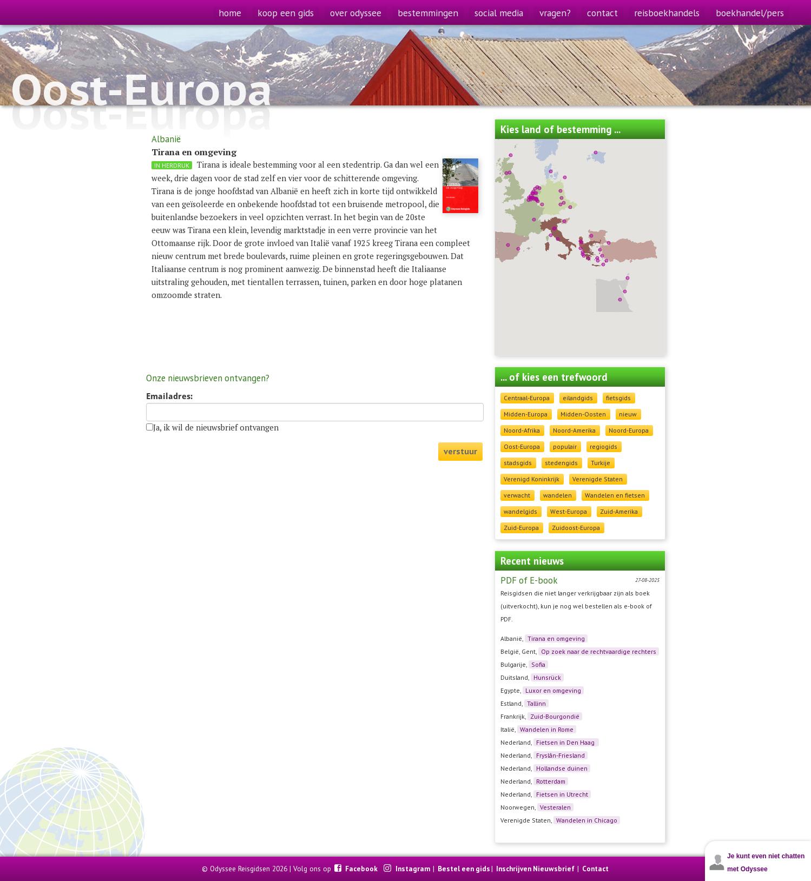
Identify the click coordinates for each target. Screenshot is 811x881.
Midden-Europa (526, 414)
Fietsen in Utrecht (562, 794)
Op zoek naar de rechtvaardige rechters (598, 651)
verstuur (460, 451)
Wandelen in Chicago (586, 820)
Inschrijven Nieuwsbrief (535, 868)
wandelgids (520, 511)
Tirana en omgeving (556, 638)
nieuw (628, 414)
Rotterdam (550, 781)
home (230, 12)
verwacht (517, 495)
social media (498, 12)
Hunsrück (547, 677)
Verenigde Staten (597, 479)
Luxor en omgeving (553, 690)
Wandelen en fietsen (615, 495)
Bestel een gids (464, 868)
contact (602, 12)
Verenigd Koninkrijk (531, 479)
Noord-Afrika (522, 430)
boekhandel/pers (750, 12)
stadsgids (518, 463)
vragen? (555, 12)
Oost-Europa (522, 446)
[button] (581, 242)
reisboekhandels (667, 12)
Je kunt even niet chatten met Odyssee (766, 862)
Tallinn (536, 703)
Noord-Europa (629, 430)
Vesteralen (555, 807)
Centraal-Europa (527, 398)
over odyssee (355, 12)
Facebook (362, 868)
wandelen (557, 495)
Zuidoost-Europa (576, 528)
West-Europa (568, 511)
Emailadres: (169, 396)
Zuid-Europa (521, 528)
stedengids (561, 463)
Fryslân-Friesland (560, 755)
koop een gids (286, 12)
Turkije (600, 463)
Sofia (538, 664)
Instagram (413, 868)
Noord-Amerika (574, 430)
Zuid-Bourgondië (554, 716)
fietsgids (618, 398)
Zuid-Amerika (619, 511)
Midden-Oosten (583, 414)
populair (565, 446)
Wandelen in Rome (546, 729)
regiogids (603, 446)
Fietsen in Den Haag (566, 742)
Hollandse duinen (562, 768)
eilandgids (578, 398)
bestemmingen (428, 12)
